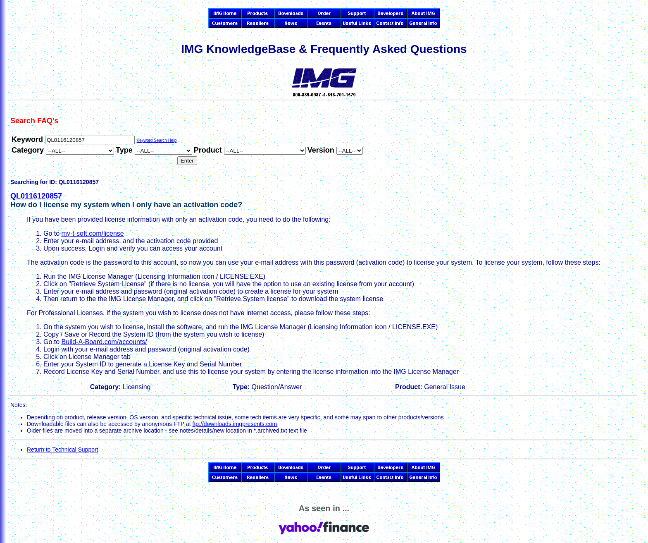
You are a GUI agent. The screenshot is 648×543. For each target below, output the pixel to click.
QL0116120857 (36, 196)
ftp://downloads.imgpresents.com (235, 424)
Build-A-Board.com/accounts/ (104, 341)
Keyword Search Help (156, 140)
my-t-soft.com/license (93, 233)
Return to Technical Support (62, 449)
